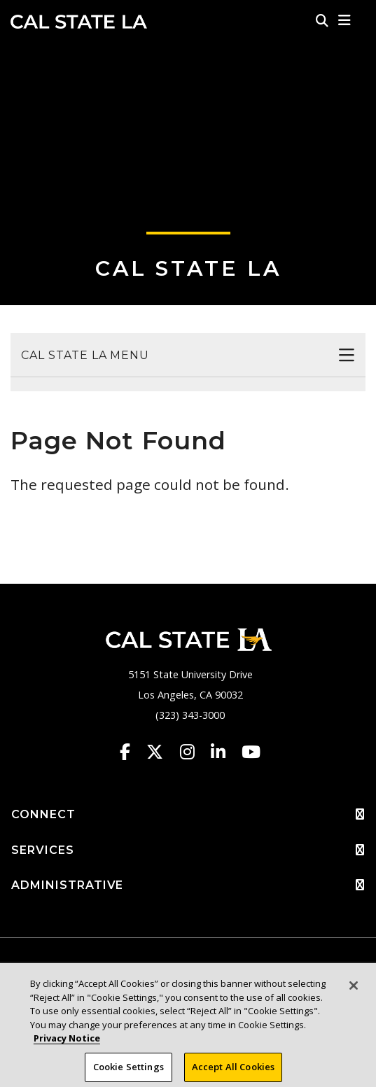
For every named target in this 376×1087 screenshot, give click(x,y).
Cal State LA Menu (85, 355)
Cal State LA (79, 22)
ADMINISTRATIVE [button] (188, 885)
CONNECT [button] (188, 815)
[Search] (322, 20)
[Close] (353, 994)
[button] (344, 20)
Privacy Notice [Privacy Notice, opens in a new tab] (67, 1047)
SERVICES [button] (188, 850)
